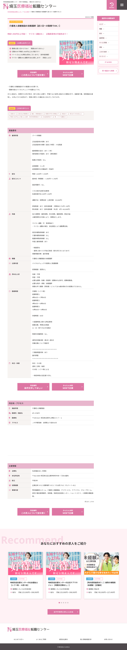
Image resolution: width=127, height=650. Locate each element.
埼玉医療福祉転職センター (15, 12)
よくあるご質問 (41, 639)
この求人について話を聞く (33, 73)
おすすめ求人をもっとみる (63, 612)
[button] (59, 602)
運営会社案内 (63, 639)
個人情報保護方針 (86, 639)
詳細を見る (25, 575)
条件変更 (108, 62)
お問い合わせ (108, 639)
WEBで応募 (68, 73)
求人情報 (26, 12)
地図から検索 (108, 71)
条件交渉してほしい (33, 386)
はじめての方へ (19, 639)
